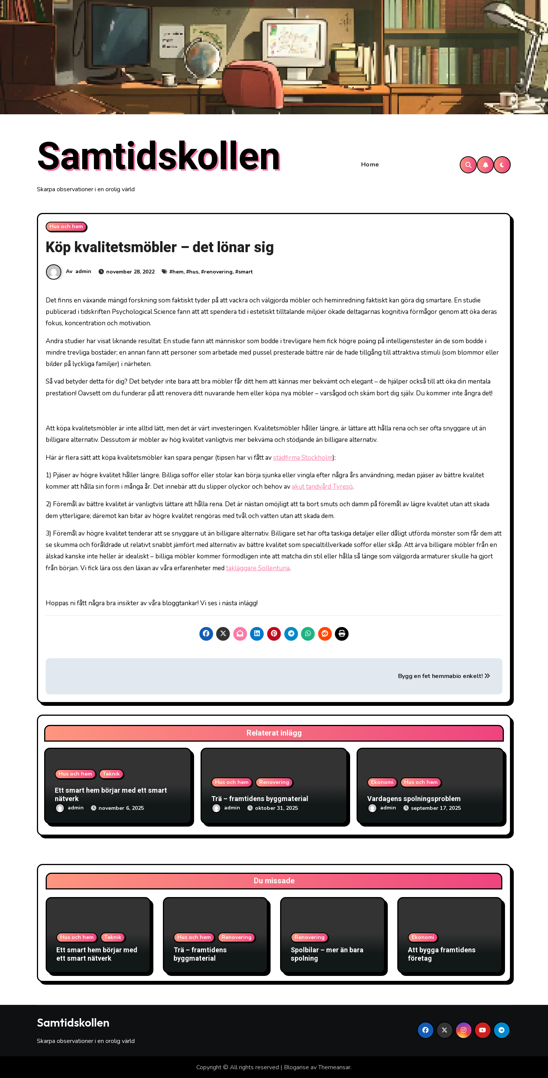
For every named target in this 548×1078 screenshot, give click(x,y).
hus (193, 273)
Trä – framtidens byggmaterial (259, 800)
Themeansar (334, 1066)
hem (177, 273)
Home (370, 165)
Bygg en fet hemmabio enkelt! (444, 677)
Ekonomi (382, 783)
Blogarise (296, 1066)
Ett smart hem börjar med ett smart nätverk (111, 796)
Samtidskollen (158, 158)
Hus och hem (66, 227)
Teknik (111, 775)
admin (83, 272)
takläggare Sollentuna (258, 569)
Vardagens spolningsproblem (414, 800)
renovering (218, 273)
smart (245, 273)
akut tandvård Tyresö (322, 487)
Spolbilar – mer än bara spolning (327, 954)
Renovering (274, 783)
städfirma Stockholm (303, 458)
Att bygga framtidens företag (442, 954)
